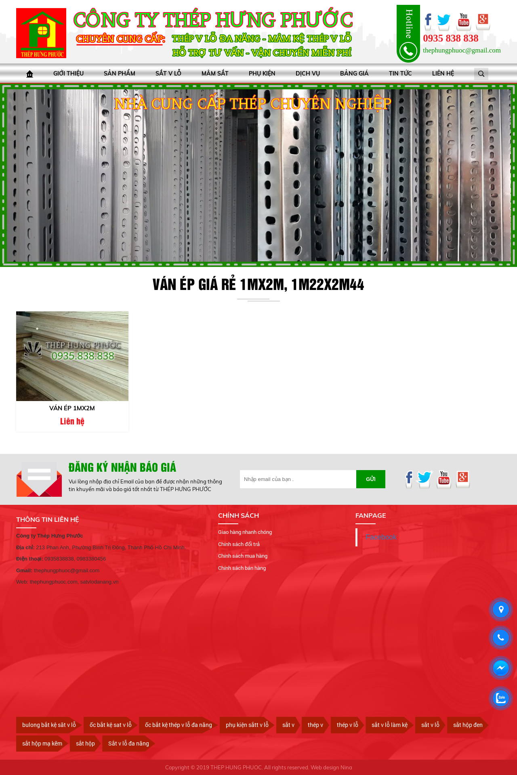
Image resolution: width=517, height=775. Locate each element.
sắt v (288, 725)
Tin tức (400, 73)
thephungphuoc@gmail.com (462, 50)
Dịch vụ (308, 73)
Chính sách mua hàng (242, 555)
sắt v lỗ (430, 725)
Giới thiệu (68, 73)
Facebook (381, 537)
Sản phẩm (119, 73)
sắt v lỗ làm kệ (390, 725)
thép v (315, 725)
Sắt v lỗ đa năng (128, 743)
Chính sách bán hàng (242, 567)
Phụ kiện (262, 73)
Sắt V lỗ (168, 73)
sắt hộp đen (468, 725)
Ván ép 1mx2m (72, 408)
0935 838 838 (451, 38)
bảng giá (354, 73)
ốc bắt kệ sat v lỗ (111, 725)
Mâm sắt (215, 73)
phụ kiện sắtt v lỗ (247, 725)
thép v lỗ (347, 725)
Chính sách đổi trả (239, 544)
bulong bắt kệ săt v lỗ (49, 725)
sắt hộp (85, 743)
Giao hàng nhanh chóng (245, 532)
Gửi (371, 479)
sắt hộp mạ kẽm (42, 743)
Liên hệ (443, 73)
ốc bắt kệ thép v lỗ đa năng (178, 725)
